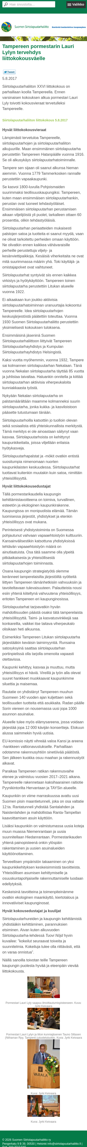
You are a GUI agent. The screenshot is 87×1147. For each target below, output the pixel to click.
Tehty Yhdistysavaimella (17, 1135)
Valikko (78, 4)
